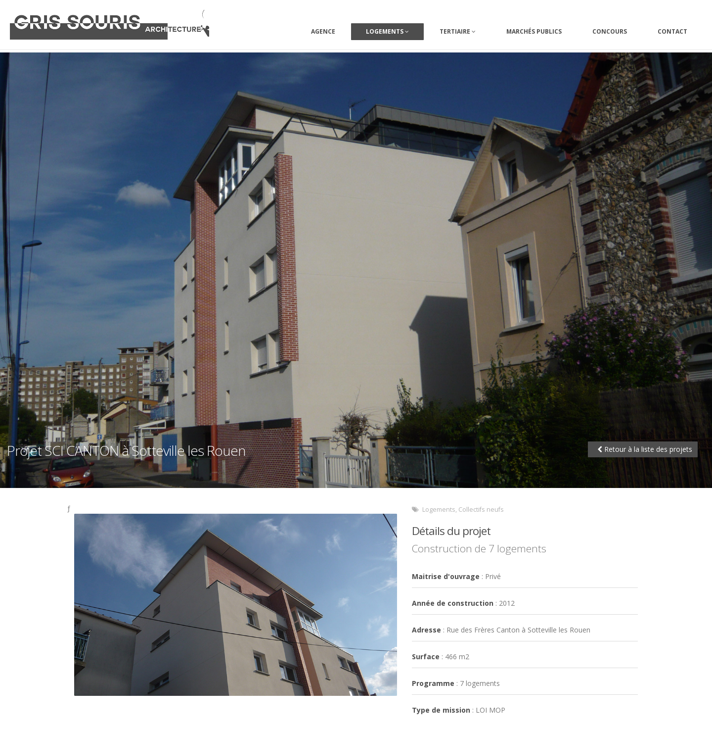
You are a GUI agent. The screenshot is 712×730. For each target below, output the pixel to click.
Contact (672, 31)
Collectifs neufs (481, 509)
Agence (323, 31)
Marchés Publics (534, 31)
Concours (609, 31)
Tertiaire (458, 31)
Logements (387, 31)
